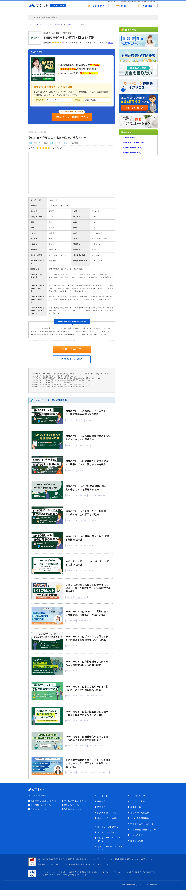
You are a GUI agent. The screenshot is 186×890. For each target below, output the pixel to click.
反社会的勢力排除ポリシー (143, 829)
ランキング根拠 (137, 801)
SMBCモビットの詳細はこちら (72, 117)
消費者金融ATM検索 (107, 813)
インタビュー (71, 620)
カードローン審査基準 (94, 695)
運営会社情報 (136, 841)
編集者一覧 (135, 807)
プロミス (69, 597)
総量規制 (83, 745)
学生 (82, 695)
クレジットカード (86, 570)
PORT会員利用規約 (139, 818)
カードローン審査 (96, 745)
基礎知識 (101, 801)
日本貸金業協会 (129, 137)
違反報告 (111, 341)
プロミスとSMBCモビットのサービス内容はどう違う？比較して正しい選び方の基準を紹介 (88, 588)
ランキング (102, 796)
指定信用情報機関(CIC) (132, 153)
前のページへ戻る (72, 359)
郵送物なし (70, 470)
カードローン (37, 24)
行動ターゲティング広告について (110, 839)
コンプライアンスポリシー (110, 827)
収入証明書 (84, 720)
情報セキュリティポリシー (143, 824)
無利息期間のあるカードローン (43, 805)
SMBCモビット (72, 24)
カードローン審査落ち (98, 495)
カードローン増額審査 (74, 420)
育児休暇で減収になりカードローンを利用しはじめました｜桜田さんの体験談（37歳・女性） (88, 763)
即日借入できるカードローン (75, 801)
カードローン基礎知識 (88, 520)
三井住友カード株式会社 (54, 24)
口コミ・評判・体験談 (87, 772)
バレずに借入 (85, 445)
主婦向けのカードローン (40, 809)
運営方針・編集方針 (140, 813)
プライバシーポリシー (107, 832)
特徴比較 (101, 807)
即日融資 (83, 495)
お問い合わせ (136, 835)
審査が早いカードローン (73, 805)
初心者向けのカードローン (74, 809)
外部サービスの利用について (110, 819)
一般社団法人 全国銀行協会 (133, 142)
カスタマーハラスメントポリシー (110, 848)
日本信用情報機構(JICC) (132, 148)
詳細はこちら (72, 349)
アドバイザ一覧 (137, 796)
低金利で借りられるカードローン (44, 801)
